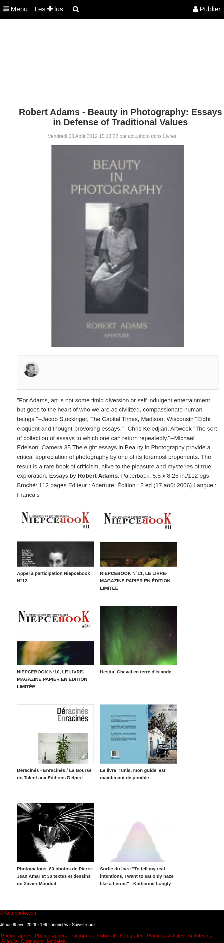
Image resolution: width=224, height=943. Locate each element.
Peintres (156, 935)
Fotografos (82, 935)
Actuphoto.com (21, 913)
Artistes (176, 935)
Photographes (16, 935)
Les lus (48, 9)
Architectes (200, 935)
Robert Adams (98, 475)
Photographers (51, 935)
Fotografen (131, 935)
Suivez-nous (83, 924)
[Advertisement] (112, 64)
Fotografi (106, 935)
